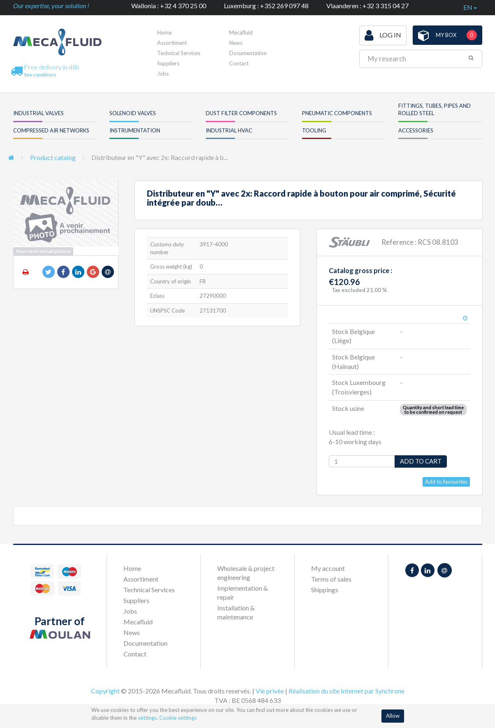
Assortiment (172, 42)
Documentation (248, 53)
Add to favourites (446, 481)
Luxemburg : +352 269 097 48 (266, 5)
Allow (393, 715)
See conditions (40, 75)
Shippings (324, 590)
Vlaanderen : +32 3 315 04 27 (367, 5)
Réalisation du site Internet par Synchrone (346, 691)
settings (147, 717)
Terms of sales (331, 579)
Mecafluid (241, 32)
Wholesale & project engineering (245, 572)
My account (328, 568)
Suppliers (168, 63)
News (235, 42)
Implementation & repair (242, 592)
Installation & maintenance (236, 612)
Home (164, 32)
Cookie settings (178, 717)
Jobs (163, 73)
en (470, 7)
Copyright (105, 691)
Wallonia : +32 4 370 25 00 (168, 5)
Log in (383, 35)
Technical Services (178, 53)
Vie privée (270, 691)
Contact (239, 63)
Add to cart (421, 461)
